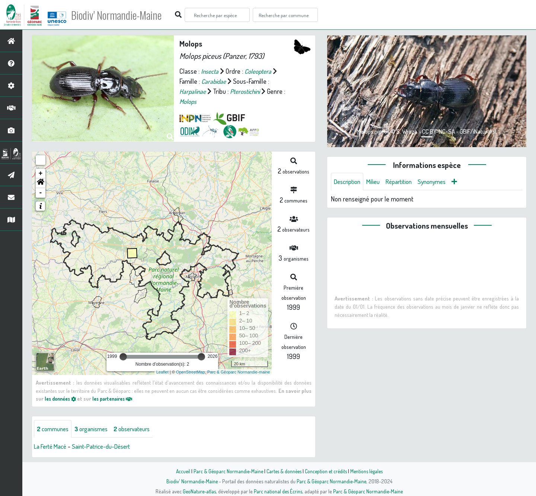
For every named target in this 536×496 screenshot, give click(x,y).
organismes (96, 429)
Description (349, 182)
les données (62, 398)
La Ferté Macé (52, 447)
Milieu (377, 182)
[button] (40, 183)
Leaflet (162, 372)
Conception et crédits (326, 471)
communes (54, 429)
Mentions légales (369, 471)
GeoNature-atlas (198, 491)
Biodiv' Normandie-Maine (122, 14)
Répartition (404, 182)
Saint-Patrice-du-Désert (108, 447)
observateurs (140, 429)
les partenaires (118, 398)
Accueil (179, 471)
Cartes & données (283, 471)
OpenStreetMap (190, 372)
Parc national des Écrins (278, 491)
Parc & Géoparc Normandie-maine (238, 372)
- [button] (41, 192)
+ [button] (41, 173)
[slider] (123, 356)
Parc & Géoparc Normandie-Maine (225, 471)
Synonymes (440, 182)
